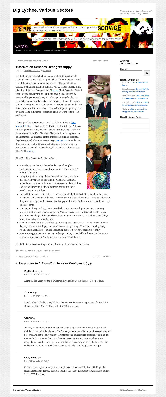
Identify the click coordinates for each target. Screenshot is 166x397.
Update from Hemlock (101, 61)
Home (18, 50)
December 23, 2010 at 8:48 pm (36, 361)
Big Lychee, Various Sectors (43, 10)
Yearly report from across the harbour (32, 61)
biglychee (47, 71)
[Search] (147, 73)
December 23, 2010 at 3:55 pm (36, 321)
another (30, 151)
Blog (37, 251)
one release (61, 140)
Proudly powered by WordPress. (134, 390)
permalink (56, 251)
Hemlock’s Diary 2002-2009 (54, 50)
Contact (27, 50)
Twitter (37, 50)
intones (54, 90)
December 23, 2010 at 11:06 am (37, 275)
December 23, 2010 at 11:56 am (37, 296)
